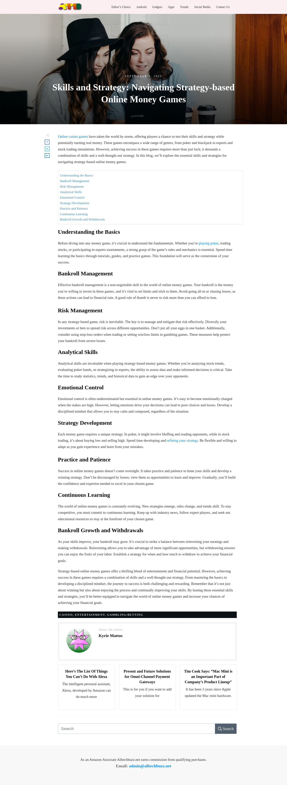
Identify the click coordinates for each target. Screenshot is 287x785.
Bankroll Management (74, 181)
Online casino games (73, 136)
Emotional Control (72, 197)
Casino (66, 614)
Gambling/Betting (125, 614)
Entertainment (90, 614)
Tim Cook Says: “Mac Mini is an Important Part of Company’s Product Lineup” (208, 676)
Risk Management (72, 186)
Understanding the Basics (76, 175)
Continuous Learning (74, 214)
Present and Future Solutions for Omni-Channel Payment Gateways (147, 676)
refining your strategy (182, 440)
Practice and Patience (74, 208)
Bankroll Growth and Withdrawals (82, 219)
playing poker (208, 243)
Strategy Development (74, 203)
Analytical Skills (71, 192)
